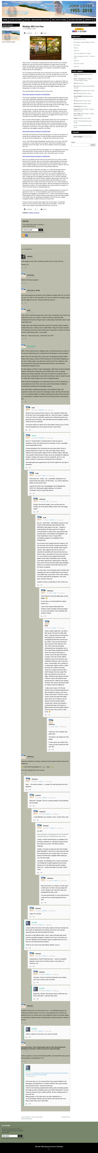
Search (73, 142)
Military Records (75, 20)
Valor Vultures (15, 20)
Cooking (31, 212)
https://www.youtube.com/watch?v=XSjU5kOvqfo (36, 94)
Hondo (44, 475)
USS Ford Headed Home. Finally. (82, 53)
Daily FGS (76, 50)
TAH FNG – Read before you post (37, 20)
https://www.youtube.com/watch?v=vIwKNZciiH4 (36, 156)
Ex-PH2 (24, 28)
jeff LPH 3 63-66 (78, 121)
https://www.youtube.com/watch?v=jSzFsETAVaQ (36, 131)
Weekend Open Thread (80, 39)
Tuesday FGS (65, 1117)
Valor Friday (77, 45)
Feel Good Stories (59, 20)
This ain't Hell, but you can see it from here (49, 1146)
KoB (47, 501)
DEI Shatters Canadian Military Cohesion (84, 42)
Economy (37, 212)
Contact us (89, 20)
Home (5, 20)
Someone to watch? (79, 63)
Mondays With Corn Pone (33, 26)
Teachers (76, 48)
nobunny (52, 520)
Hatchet (48, 814)
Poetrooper (41, 410)
